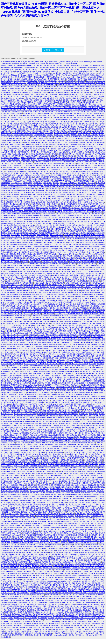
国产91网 (92, 452)
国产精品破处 (21, 264)
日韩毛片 (73, 158)
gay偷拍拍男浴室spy (98, 200)
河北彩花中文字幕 (32, 127)
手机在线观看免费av (57, 267)
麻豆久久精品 (48, 289)
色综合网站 (36, 229)
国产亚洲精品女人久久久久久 (20, 137)
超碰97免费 (62, 148)
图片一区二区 (51, 519)
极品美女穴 (60, 65)
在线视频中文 (32, 417)
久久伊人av (62, 77)
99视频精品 (9, 252)
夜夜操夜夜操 (51, 362)
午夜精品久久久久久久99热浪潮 (77, 364)
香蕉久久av (25, 504)
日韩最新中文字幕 (39, 317)
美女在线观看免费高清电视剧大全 (38, 108)
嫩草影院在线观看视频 (67, 115)
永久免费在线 (44, 264)
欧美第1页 (62, 217)
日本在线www (80, 273)
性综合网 (14, 231)
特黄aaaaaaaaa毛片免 (18, 471)
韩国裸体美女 (81, 254)
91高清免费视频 (97, 287)
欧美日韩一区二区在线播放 (59, 456)
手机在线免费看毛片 (16, 273)
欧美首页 (84, 506)
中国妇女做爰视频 (42, 208)
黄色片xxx (82, 225)
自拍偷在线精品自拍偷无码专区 (29, 479)
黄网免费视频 (46, 342)
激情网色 (6, 358)
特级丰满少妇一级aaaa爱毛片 (16, 300)
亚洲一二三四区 (55, 541)
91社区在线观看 (60, 396)
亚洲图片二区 (61, 154)
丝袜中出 (94, 575)
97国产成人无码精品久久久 (50, 214)
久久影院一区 (100, 142)
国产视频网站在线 (73, 190)
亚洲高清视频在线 (22, 233)
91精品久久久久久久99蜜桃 (72, 138)
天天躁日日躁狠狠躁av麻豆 (48, 468)
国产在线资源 (37, 210)
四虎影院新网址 (92, 317)
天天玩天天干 (74, 608)
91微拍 (62, 237)
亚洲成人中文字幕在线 (8, 254)
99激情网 (76, 75)
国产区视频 (65, 454)
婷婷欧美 (57, 344)
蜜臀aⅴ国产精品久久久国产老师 (17, 179)
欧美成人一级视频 (53, 425)
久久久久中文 (85, 469)
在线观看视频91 (77, 410)
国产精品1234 (31, 362)
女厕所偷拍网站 (52, 548)
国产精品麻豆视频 (57, 598)
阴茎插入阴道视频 (89, 350)
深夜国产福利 (68, 235)
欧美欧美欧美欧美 (66, 214)
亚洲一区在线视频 (52, 94)
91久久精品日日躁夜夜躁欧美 (38, 454)
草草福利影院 (57, 138)
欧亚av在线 (47, 591)
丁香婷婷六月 (56, 375)
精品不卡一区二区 (55, 552)
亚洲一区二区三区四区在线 (12, 408)
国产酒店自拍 (18, 383)
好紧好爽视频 (41, 414)
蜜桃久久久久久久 (90, 312)
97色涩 (11, 104)
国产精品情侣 (78, 219)
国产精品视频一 (74, 119)
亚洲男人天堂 (28, 100)
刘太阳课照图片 (82, 431)
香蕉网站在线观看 (90, 217)
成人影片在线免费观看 (12, 125)
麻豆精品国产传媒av (82, 154)
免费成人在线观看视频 (76, 100)
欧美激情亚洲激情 (41, 423)
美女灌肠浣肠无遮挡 (65, 319)
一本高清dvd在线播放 (15, 75)
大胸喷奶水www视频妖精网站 (24, 458)
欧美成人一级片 (36, 577)
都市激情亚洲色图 (11, 140)
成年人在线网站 (13, 491)
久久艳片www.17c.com (86, 412)
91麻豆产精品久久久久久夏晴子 (61, 110)
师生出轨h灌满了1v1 (58, 571)
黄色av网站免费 (45, 383)
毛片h (100, 73)
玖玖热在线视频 (58, 616)
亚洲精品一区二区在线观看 (40, 316)
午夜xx (73, 296)
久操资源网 (82, 323)
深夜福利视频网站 (17, 67)
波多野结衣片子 (76, 69)
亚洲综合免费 (16, 115)
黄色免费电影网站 (42, 348)
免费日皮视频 (31, 239)
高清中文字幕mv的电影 (77, 462)
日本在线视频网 (46, 129)
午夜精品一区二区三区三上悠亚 (81, 539)
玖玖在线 (45, 142)
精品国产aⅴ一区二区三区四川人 (44, 358)
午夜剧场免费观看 (91, 229)
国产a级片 (95, 325)
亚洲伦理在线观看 (83, 160)
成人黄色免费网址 (37, 304)
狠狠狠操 (6, 566)
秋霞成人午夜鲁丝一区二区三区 (43, 296)
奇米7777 (11, 329)
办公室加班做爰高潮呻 (41, 498)
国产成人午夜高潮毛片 (18, 206)
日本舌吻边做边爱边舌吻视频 (35, 510)
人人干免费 (37, 98)
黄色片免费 (26, 529)
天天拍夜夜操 (28, 198)
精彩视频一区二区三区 (66, 504)
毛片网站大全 (12, 275)
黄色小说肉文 (77, 321)
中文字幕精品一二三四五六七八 (82, 85)
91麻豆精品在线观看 (66, 185)
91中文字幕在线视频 (34, 83)
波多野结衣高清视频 (77, 348)
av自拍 (53, 71)
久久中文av (37, 341)
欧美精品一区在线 (60, 239)
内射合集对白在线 (87, 570)
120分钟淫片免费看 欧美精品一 (59, 92)
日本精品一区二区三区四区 (61, 69)
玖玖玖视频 (70, 633)
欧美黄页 (71, 516)
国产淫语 (24, 125)
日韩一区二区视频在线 (12, 194)
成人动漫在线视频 (47, 431)
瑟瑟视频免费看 (86, 92)
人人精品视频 (67, 73)
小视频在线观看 (67, 117)
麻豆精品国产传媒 (62, 614)
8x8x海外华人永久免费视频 (44, 242)
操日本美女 (5, 156)
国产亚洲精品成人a (83, 87)
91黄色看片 (76, 298)
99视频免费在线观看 (56, 264)
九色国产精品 (100, 83)
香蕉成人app (61, 339)
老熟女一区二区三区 (60, 215)
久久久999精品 (55, 131)
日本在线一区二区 (90, 185)
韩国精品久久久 (38, 500)
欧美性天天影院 (88, 402)
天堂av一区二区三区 (33, 90)
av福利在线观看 (55, 416)
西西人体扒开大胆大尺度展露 (49, 462)
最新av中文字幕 (36, 292)
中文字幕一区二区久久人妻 (63, 75)
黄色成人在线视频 (75, 625)
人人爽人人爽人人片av (15, 287)
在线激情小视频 (52, 414)
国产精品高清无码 (28, 556)
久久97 (82, 596)
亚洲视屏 (16, 439)
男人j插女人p (48, 543)
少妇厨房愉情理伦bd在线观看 (11, 296)
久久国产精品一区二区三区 (86, 158)
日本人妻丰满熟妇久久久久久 (70, 83)
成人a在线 (29, 341)
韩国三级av (52, 196)
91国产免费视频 (8, 71)
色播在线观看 (99, 450)
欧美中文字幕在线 (68, 610)
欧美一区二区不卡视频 (14, 625)
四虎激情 (29, 215)
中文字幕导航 (91, 466)
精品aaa (38, 106)
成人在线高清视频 (88, 227)
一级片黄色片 (18, 202)
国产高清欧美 (78, 185)
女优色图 (17, 419)
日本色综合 (18, 237)
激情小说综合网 (60, 358)
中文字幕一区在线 (75, 583)
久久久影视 (35, 566)
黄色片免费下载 (26, 525)
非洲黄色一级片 (99, 529)
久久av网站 (72, 294)
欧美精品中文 (57, 200)
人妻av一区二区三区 (92, 498)
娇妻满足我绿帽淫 (8, 458)
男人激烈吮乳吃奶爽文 (48, 252)
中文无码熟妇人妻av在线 (43, 200)
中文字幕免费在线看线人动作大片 (23, 381)
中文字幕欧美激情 (11, 148)
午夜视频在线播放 (26, 500)
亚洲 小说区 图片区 (86, 119)
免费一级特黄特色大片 (8, 369)
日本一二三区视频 (22, 443)
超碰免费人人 (89, 100)
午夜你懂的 (68, 427)
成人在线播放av (63, 94)
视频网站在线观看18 (40, 150)
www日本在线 (6, 154)
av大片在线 (71, 77)
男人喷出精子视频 (92, 285)
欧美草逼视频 (50, 290)
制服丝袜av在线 (18, 142)
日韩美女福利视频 (33, 206)
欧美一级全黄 (28, 358)
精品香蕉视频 (45, 90)
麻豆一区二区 (42, 523)
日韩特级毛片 (53, 269)
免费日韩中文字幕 (7, 144)
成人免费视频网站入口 (22, 329)
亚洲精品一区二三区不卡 (70, 552)
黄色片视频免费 (11, 244)
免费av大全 (64, 183)
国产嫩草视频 (88, 362)
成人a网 (59, 123)
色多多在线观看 (77, 265)
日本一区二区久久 (27, 96)
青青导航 (9, 591)
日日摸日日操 (99, 233)
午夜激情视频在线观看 (60, 310)
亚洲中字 (80, 196)
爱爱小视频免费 (90, 240)
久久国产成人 (62, 589)
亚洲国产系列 (34, 250)
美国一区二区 (91, 269)
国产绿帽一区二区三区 (58, 146)
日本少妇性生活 (26, 296)
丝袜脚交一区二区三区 (27, 573)
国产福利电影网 (46, 433)
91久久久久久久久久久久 (83, 371)
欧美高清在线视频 (59, 223)
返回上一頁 (58, 50)
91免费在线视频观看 (51, 402)
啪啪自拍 (22, 485)
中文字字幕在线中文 (18, 90)
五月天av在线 (47, 512)
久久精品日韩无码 (23, 354)
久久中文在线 (16, 154)
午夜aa (96, 423)
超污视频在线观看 (51, 81)
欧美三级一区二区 (88, 175)
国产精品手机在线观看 (12, 631)
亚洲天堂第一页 (96, 516)
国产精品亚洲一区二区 (27, 73)
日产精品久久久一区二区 (51, 373)
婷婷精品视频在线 (94, 308)
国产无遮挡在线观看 (71, 108)
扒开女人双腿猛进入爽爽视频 (61, 441)
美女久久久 (7, 115)
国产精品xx (52, 123)
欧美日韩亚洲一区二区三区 (12, 575)
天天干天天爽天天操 (20, 227)
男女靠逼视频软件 (44, 179)
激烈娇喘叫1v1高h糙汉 (72, 489)
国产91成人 (24, 419)
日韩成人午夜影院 (60, 260)
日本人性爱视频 (56, 73)
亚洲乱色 (59, 196)
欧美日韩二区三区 (16, 312)
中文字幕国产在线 (10, 394)
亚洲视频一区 (70, 187)
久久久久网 (5, 208)
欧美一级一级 (9, 537)
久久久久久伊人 (85, 346)
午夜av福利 (64, 527)
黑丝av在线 (63, 127)
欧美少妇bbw (42, 504)
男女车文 (86, 454)
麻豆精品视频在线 (32, 85)
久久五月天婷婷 (63, 171)
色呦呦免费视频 (63, 262)
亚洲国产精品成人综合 (35, 244)
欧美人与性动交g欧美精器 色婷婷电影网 (14, 190)
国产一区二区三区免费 (36, 88)
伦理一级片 (95, 633)
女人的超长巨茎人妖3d (85, 289)
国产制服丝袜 (75, 618)
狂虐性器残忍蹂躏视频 (35, 350)
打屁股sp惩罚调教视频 (15, 198)
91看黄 (60, 258)
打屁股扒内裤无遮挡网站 (82, 479)
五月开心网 (15, 342)
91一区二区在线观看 (28, 208)
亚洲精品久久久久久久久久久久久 (68, 67)
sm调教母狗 (87, 612)
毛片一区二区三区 (41, 398)
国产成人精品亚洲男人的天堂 (86, 577)
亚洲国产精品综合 (17, 327)
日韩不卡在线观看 (80, 113)
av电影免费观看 (65, 466)
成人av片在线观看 (97, 171)
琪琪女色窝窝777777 (61, 137)
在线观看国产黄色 (69, 162)
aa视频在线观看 (61, 287)
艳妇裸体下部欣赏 (79, 573)
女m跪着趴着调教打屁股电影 (88, 392)
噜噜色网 (89, 94)
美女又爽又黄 (52, 148)
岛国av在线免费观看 (79, 269)
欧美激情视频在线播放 (31, 67)
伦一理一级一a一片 (84, 408)
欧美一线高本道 (27, 308)
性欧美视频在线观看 (60, 242)
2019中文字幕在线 (67, 248)
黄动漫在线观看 (52, 417)
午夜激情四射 (39, 448)
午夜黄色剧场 (59, 458)
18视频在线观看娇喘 (88, 102)
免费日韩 (25, 242)
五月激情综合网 (94, 65)
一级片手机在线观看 (91, 379)
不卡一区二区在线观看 (36, 333)
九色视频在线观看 (51, 258)
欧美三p (47, 175)
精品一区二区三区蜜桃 (35, 402)
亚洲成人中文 (86, 235)
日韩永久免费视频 (25, 523)
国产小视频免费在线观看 (58, 221)
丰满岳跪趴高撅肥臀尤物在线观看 (61, 113)
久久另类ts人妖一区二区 (43, 554)
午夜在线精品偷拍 (41, 537)
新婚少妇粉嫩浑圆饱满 (92, 327)
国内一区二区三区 (86, 519)
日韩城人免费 (8, 477)
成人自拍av (27, 314)
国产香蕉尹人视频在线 (90, 135)
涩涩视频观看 (86, 138)
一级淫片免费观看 (51, 77)
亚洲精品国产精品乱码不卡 (24, 331)
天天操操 (28, 156)
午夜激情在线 (55, 90)
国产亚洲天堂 (28, 285)
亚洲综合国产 (17, 212)
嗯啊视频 (45, 562)
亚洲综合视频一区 (50, 452)
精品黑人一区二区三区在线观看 (41, 156)
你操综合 (101, 537)
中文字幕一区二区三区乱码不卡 (75, 398)
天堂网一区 (83, 137)
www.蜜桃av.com (71, 408)
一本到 (56, 96)
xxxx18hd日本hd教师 (61, 635)
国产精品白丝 (76, 290)
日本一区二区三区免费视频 (85, 391)
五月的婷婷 (100, 466)
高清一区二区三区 (82, 271)
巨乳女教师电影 (26, 102)
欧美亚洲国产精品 (9, 127)
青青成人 (56, 271)
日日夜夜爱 (58, 325)
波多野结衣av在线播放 (28, 235)
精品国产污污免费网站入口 (78, 231)
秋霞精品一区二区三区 (67, 273)
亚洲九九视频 (45, 527)
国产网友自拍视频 (54, 558)
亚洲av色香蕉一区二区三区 (71, 173)
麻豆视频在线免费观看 (11, 519)
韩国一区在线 (37, 319)
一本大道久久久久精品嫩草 (53, 281)
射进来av (84, 148)
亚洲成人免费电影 (66, 373)
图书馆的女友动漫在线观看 (49, 250)
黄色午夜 (70, 383)
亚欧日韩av (92, 419)
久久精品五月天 (56, 179)
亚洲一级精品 (34, 212)
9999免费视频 (11, 392)
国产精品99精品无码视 (96, 595)
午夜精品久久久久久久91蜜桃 (77, 221)
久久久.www (28, 221)
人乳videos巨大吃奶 (73, 148)
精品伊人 (80, 579)
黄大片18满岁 (28, 138)
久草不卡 (79, 339)
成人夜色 (18, 537)
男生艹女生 (34, 435)
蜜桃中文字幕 (72, 242)
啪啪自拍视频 (37, 373)
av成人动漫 (74, 94)
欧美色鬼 (79, 394)
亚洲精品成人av (46, 106)
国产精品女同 (44, 446)
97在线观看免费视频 (88, 373)
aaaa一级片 (29, 337)
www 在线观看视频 (48, 443)
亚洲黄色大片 (88, 110)
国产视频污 (30, 604)
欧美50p (75, 225)
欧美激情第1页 (56, 173)
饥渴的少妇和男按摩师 (79, 106)
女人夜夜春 (16, 214)
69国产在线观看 (37, 102)
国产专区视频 (82, 308)
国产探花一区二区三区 (23, 267)
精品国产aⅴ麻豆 (96, 98)
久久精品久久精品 (76, 279)
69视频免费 (21, 510)
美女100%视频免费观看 (90, 468)
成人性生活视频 (31, 81)
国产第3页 (63, 188)
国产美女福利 (85, 475)
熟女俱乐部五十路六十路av (74, 473)
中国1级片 (78, 77)
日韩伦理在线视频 (11, 344)
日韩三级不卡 (22, 225)
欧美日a (35, 552)
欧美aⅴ (31, 242)
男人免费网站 (55, 237)
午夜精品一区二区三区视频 (70, 131)
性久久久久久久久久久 (12, 96)
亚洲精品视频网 (39, 570)
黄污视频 (51, 398)
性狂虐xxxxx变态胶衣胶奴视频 (43, 75)
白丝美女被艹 (55, 460)
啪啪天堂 (10, 237)
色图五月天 (37, 221)
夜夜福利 (21, 564)
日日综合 (50, 344)
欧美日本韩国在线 (55, 229)
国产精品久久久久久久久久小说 (54, 354)
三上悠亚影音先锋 (47, 260)
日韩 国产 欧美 (40, 94)
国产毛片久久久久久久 (21, 481)
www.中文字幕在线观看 (25, 163)
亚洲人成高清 (27, 121)
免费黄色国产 (71, 146)
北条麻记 (86, 152)
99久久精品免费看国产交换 (31, 115)
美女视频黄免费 (84, 500)
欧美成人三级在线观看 (72, 65)
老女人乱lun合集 (76, 135)
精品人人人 (39, 612)
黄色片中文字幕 (14, 158)
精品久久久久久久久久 (97, 152)
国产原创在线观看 (98, 314)
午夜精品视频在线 (55, 539)
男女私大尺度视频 (73, 437)
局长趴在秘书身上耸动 (82, 237)
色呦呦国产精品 (19, 618)
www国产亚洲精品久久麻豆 (19, 88)
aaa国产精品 (66, 296)
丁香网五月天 (28, 98)
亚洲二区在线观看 (18, 616)
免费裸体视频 (55, 483)
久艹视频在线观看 (31, 171)
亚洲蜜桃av (39, 237)
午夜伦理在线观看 (78, 229)
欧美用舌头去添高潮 (52, 233)
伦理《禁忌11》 (75, 275)
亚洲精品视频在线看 (83, 200)
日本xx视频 (27, 273)
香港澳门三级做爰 (38, 133)
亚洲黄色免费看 (26, 214)
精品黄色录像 (11, 306)
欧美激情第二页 (52, 504)
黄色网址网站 (38, 96)
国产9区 (26, 593)
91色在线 (31, 225)
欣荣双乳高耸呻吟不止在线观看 (56, 335)
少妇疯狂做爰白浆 (7, 387)
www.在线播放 (35, 252)
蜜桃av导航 (5, 88)
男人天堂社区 (34, 173)
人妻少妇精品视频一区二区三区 (56, 169)
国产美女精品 (82, 317)
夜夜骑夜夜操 (23, 462)
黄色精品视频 (17, 92)
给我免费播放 (82, 183)
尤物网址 (44, 148)
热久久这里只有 (80, 514)
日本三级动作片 (14, 452)
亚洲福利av (19, 98)
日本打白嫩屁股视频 (80, 281)
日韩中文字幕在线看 (21, 277)
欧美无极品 (19, 464)
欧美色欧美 (59, 125)
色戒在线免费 (39, 458)
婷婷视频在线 (78, 140)
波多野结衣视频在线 (95, 79)
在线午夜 (99, 102)
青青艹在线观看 (77, 152)
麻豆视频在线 (24, 491)
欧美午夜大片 (41, 477)
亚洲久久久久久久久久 (50, 514)
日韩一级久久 (86, 69)
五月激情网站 (76, 227)
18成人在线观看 (33, 446)
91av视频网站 (66, 321)
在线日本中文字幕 (43, 235)
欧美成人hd (71, 239)
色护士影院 (58, 469)
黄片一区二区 (87, 446)
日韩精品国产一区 (19, 181)
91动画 (36, 456)
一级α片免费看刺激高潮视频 (36, 300)
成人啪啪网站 (91, 194)
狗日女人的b (6, 279)
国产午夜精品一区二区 (25, 385)
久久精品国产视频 (28, 537)
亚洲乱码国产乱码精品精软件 (23, 135)
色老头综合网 (52, 79)
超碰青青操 (12, 65)
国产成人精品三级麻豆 (24, 110)
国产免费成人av (17, 112)
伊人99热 (95, 346)
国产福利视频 (58, 570)
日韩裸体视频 (85, 112)
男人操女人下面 (11, 123)
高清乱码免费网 (70, 98)
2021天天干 (51, 329)
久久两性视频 (78, 110)
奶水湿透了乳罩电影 (47, 606)
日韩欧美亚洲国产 (78, 568)
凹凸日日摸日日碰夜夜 (34, 131)
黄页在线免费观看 (53, 188)
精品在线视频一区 (56, 544)
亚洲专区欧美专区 (73, 260)
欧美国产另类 (31, 502)
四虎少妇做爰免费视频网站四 (73, 314)
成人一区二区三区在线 (45, 190)
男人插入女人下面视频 (15, 416)
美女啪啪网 (58, 610)
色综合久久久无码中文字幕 (31, 167)
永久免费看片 (99, 385)
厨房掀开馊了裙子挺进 (80, 333)
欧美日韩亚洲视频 (34, 165)
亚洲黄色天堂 (83, 414)
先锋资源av (82, 344)
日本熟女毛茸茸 (71, 163)
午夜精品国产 (84, 96)
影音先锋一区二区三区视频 (20, 129)
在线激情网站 (17, 496)
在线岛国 (56, 275)
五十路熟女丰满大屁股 (86, 523)
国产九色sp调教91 (31, 256)
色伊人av (77, 504)
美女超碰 (15, 69)
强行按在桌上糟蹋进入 (8, 620)
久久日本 (49, 491)
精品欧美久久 (64, 316)
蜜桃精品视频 (54, 246)
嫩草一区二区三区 (75, 262)
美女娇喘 (19, 113)
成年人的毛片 (38, 331)
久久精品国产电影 (60, 379)
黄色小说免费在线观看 (14, 242)
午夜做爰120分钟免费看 (73, 175)
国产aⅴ (42, 144)
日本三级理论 (53, 204)
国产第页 (72, 614)
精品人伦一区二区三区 (11, 485)
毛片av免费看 (87, 302)
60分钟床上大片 (61, 71)
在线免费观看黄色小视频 (81, 73)
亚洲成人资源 (6, 90)
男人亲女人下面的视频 (97, 154)
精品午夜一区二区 (53, 477)
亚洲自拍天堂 (96, 131)
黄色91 (94, 348)
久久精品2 (65, 142)
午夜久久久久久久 (79, 585)
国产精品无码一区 (77, 312)
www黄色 (8, 69)
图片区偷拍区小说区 (84, 98)
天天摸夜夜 (81, 525)
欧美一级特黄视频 (44, 71)
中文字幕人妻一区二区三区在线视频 (37, 279)
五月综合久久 (44, 541)
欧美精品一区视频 (93, 148)
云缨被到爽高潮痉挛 (10, 225)
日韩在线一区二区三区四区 (58, 87)
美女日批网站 (98, 389)
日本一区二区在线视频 (80, 214)
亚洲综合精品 (24, 562)
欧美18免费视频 (92, 344)
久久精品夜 (64, 90)
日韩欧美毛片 (70, 391)
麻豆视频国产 (45, 400)
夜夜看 (54, 262)
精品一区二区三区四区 (42, 73)
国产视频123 (93, 250)
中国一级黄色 (21, 502)
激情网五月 (84, 250)
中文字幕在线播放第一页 (95, 514)
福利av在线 (51, 523)
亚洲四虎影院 (37, 475)
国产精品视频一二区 (42, 265)
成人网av (9, 348)
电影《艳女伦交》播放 (42, 556)
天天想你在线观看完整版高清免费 (80, 144)
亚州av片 (100, 217)
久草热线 (26, 112)
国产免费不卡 (18, 210)
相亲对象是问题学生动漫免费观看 (26, 71)
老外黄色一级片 (32, 223)
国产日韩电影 (72, 289)
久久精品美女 (93, 192)
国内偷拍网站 (87, 631)
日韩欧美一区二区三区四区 (66, 104)
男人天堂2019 (66, 229)
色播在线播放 (73, 137)
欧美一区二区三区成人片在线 (80, 556)
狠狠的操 (20, 410)
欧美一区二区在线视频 (91, 219)
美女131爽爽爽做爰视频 (63, 290)
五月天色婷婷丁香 (67, 558)
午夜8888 (60, 254)
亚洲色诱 (47, 237)
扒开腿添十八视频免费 (41, 162)
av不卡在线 (90, 254)
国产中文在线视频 (9, 502)
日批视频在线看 (92, 67)
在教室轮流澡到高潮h (61, 533)
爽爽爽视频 (7, 94)
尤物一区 (62, 96)
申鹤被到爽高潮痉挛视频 (67, 369)
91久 (11, 87)
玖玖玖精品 (55, 127)
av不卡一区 (42, 256)
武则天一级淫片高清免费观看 (27, 271)
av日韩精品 (29, 546)
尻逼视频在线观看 (44, 598)
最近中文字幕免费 (76, 631)
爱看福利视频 (29, 344)
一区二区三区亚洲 (24, 140)
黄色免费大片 (69, 564)
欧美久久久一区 (99, 437)
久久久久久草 (21, 306)
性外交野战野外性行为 (29, 579)
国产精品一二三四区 (36, 354)
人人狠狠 (70, 329)
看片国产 (20, 550)
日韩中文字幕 (45, 167)
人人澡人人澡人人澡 (19, 83)
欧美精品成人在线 (17, 358)
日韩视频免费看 (55, 248)
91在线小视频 (18, 321)
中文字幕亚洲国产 (19, 85)
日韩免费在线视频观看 (65, 302)
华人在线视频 (99, 523)
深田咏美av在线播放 (23, 217)
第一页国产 (49, 570)
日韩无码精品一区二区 (31, 327)
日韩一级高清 (41, 362)
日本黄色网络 (15, 585)
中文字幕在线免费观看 (28, 158)
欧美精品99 (80, 162)
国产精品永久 (80, 533)
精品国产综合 (24, 173)
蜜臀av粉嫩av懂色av (64, 85)
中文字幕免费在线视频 (38, 329)
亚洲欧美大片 (93, 427)
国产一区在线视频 (11, 271)
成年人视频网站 (94, 331)
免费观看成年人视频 (34, 342)
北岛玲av (40, 496)
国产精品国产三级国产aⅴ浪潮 (88, 108)
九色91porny (23, 281)
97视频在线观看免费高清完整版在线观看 (81, 443)
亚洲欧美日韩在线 (20, 81)
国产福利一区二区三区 (31, 287)
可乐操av (81, 127)
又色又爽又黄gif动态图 (36, 233)
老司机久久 (90, 342)
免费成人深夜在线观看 (87, 377)
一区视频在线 (38, 65)
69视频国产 (5, 373)
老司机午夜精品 (45, 173)
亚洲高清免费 (64, 275)
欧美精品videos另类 (86, 437)
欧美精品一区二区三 (57, 108)
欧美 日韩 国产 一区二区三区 (73, 125)
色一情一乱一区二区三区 (94, 81)
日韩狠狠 (51, 464)
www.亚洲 (41, 335)
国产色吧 (94, 112)
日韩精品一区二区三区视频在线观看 (38, 181)
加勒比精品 (20, 473)
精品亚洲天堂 (94, 96)
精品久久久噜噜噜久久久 (71, 192)
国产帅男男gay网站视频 (83, 167)
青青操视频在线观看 (63, 308)
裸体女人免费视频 (31, 616)
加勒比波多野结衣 (15, 150)
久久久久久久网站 (83, 292)
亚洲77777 (37, 444)
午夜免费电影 (92, 375)
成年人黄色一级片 (29, 237)
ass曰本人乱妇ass (81, 485)
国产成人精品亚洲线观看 (76, 188)
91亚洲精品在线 (26, 614)
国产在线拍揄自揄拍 (52, 121)
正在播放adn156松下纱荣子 (32, 312)
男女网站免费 (75, 92)
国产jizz (52, 287)
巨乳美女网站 (71, 431)
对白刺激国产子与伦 (42, 427)
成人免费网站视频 (33, 264)
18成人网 (28, 473)
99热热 (101, 202)
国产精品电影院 (50, 88)
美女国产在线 (83, 595)
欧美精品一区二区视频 (67, 425)
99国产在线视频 (64, 446)
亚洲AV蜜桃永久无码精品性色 (60, 158)
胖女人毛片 (78, 302)
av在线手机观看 (39, 283)
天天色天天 (51, 387)
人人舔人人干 (88, 215)
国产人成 (88, 329)
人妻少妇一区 (28, 560)
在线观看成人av (78, 217)
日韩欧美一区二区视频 (29, 575)
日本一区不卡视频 (98, 539)
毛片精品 (34, 160)
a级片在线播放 (27, 150)
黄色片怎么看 (52, 302)
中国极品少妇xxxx (20, 87)
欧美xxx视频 (75, 596)
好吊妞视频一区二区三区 (81, 206)
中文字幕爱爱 (32, 494)
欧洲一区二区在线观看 (29, 408)
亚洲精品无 (17, 167)
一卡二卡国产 (89, 450)
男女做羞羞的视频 (94, 439)
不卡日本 (6, 319)
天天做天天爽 (39, 379)
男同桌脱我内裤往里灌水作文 (56, 300)
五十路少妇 (42, 387)
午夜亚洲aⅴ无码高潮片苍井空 (52, 210)
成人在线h (89, 573)
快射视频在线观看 (84, 575)
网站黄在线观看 (68, 210)
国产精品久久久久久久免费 (93, 248)
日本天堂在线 (79, 248)
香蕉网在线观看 (76, 446)
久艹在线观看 (24, 435)
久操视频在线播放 (96, 160)
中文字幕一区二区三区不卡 (50, 83)
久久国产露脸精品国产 (95, 221)
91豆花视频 (59, 112)
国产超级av (52, 327)
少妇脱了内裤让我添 (71, 500)
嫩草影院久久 (21, 392)
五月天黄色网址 (72, 323)
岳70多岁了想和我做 (28, 192)
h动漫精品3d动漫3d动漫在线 (17, 185)
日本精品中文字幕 (74, 102)
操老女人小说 (85, 258)
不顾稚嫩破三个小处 (91, 196)
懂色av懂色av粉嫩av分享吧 (83, 416)
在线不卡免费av (12, 335)
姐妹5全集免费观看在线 (22, 252)
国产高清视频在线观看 (19, 417)
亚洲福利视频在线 (53, 593)
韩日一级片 (92, 104)
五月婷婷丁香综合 (62, 392)
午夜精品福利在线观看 (67, 156)
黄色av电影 (51, 212)
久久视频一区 (54, 446)
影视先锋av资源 (55, 279)
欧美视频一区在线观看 (52, 419)
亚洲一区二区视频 (85, 131)
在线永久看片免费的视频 (58, 331)
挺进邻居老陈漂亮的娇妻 (85, 389)
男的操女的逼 (73, 392)
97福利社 (41, 81)
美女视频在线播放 (44, 146)
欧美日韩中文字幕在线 (75, 417)
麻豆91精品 (34, 450)
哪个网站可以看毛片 (58, 175)
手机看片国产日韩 (48, 112)
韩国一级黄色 (26, 144)
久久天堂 (76, 387)
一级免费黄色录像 (55, 142)
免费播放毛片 (51, 154)
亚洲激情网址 (72, 127)
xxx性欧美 (23, 79)
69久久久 (12, 106)
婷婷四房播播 (88, 296)
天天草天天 (64, 100)
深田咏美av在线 (55, 227)
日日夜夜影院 (36, 217)
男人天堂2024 (38, 543)
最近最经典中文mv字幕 (17, 429)
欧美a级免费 (96, 479)
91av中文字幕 (16, 533)
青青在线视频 (89, 127)
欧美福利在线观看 (9, 113)
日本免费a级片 (51, 85)
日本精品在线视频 (82, 104)
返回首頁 (47, 50)
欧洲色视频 (76, 469)
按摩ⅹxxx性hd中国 (24, 548)
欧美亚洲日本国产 (90, 125)
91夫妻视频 (81, 589)
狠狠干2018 (47, 117)
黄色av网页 (65, 487)
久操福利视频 (68, 529)
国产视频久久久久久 (26, 570)
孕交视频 (99, 377)
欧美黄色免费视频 (58, 283)
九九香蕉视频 (56, 117)
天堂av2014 (44, 564)
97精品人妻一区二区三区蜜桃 (25, 200)
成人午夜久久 (64, 546)
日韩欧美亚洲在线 (69, 198)
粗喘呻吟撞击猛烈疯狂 (35, 185)
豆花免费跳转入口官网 (74, 287)
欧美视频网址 (8, 383)
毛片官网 (66, 200)
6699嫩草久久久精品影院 (14, 138)
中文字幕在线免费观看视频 (89, 608)
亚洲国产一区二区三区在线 (56, 408)
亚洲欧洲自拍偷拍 (65, 410)
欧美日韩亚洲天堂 (48, 444)
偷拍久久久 (88, 314)
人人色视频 (56, 429)
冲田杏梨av (60, 573)
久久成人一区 (68, 258)
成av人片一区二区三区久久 (65, 562)
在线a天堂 (79, 296)
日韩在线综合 (9, 200)
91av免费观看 (28, 75)
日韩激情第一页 (86, 173)
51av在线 (42, 85)
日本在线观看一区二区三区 (53, 620)
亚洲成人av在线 (74, 90)
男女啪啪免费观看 (86, 310)
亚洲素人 (102, 135)
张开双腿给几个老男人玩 (48, 67)
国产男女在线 (42, 618)
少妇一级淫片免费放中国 (53, 381)
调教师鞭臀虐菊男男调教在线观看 (23, 391)
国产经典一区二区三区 (11, 73)
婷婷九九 (70, 581)
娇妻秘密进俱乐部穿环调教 (43, 633)
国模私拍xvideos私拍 (75, 591)
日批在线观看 (47, 310)
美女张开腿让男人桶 (8, 229)
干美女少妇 (61, 81)
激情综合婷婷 (98, 215)
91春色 (37, 369)
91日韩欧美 (34, 466)
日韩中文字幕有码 (42, 485)
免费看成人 (59, 367)
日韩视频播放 (21, 127)
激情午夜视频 (42, 529)
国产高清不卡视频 (53, 412)
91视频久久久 (65, 344)
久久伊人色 (64, 429)
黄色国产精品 (100, 577)
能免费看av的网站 (7, 529)
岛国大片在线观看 (66, 593)
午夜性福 (71, 304)
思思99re (82, 94)
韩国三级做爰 (66, 423)
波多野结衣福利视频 (25, 123)
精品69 (67, 312)
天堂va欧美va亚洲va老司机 (82, 244)
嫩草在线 (21, 608)
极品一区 (25, 154)
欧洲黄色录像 (57, 566)
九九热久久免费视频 (69, 129)
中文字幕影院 (38, 289)
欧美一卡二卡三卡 (25, 69)
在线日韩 (18, 389)
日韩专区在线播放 (80, 521)
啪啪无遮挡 (34, 204)
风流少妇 (37, 125)
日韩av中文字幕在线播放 (65, 140)
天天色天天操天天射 (8, 316)
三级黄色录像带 (95, 75)
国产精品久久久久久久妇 (71, 112)
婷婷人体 (72, 533)
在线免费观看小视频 (57, 427)
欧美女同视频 (100, 188)
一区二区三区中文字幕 (67, 271)
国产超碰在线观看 (80, 210)
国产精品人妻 (98, 90)
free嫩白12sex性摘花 (18, 215)
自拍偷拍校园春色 (31, 539)
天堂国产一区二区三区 (97, 206)
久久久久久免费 (30, 583)
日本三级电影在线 (98, 631)
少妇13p (90, 223)
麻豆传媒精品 (6, 112)
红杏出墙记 (17, 144)
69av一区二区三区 (68, 602)
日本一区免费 (9, 277)
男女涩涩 (16, 79)
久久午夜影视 (92, 531)
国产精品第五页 (18, 539)
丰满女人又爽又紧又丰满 (13, 308)
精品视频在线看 (39, 385)
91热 (85, 410)
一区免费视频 (98, 208)
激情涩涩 (63, 383)
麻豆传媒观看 (38, 321)
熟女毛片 (48, 283)
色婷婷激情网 (19, 171)
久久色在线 (32, 437)
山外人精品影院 (38, 215)
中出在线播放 (7, 181)
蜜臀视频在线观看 (63, 519)
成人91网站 (86, 404)
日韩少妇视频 (17, 448)
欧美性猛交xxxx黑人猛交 (72, 570)
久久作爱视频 (92, 593)
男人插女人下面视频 (87, 387)
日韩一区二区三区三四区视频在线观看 (30, 117)
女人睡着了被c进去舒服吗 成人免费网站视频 (32, 394)
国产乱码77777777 (13, 102)
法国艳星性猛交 (39, 100)
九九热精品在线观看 (91, 558)
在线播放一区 (63, 250)
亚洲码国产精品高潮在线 (30, 377)
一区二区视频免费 (94, 106)
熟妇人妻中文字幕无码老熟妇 (71, 627)
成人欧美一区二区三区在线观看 (32, 389)
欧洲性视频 (99, 635)
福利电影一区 (39, 381)
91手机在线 (68, 267)
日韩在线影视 (62, 102)
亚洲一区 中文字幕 (87, 366)
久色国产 (26, 383)
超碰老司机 (12, 169)
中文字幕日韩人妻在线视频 (93, 150)
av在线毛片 (45, 221)
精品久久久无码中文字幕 (17, 108)
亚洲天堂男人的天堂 (23, 290)
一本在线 (41, 364)
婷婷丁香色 (36, 144)
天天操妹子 (29, 629)
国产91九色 (36, 214)
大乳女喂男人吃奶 (88, 321)
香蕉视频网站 (28, 219)
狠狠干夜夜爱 (48, 635)
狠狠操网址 (43, 212)
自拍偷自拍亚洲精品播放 (56, 435)
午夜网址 (4, 65)
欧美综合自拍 (81, 194)
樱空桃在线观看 (19, 258)
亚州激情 (43, 412)
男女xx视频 (88, 162)
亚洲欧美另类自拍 (87, 208)
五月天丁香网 (14, 423)
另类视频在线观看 (80, 491)
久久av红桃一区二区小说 (57, 437)
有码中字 (85, 360)
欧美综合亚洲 (30, 612)
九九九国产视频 (54, 348)
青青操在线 (65, 279)
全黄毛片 (94, 581)
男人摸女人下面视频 (95, 129)
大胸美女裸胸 (38, 163)
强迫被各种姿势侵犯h (90, 537)
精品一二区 (56, 350)
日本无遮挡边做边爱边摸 (29, 146)
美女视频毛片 (95, 306)
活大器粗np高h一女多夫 (78, 233)
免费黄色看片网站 (24, 204)
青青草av (45, 92)
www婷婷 (69, 333)
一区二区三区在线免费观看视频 (54, 163)
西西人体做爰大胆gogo (89, 262)
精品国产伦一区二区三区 (42, 629)
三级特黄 (82, 600)
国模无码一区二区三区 (41, 177)
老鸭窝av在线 (31, 254)
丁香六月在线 (43, 552)
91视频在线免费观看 (32, 564)
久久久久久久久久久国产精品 (47, 171)
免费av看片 (56, 219)
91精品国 (77, 235)
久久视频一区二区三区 (78, 342)
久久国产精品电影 (14, 192)
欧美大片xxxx (93, 123)
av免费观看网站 (17, 94)
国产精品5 (23, 342)
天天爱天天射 (58, 600)
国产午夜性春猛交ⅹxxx (71, 377)
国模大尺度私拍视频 (45, 223)
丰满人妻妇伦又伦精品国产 (80, 177)
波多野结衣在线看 (87, 423)
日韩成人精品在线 (67, 219)
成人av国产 (19, 498)
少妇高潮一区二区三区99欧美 (49, 206)
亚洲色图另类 (44, 267)
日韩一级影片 (36, 314)
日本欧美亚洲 (5, 137)
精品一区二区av (46, 115)
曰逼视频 (30, 289)
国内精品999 (48, 215)
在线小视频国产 (94, 383)
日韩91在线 (93, 73)
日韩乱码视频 (32, 190)
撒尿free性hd (72, 71)
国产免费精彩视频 (42, 437)
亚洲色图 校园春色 (71, 494)
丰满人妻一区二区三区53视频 (46, 254)
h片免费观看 (28, 550)
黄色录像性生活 (89, 252)
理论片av (67, 135)
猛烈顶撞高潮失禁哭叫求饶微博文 (57, 144)
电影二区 (55, 115)
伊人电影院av (27, 92)
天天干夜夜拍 (22, 335)
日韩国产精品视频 (81, 375)
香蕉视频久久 (53, 208)
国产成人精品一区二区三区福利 (88, 204)
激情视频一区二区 (7, 219)
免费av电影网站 (7, 85)
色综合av (60, 452)
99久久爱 (91, 341)
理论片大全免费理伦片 (16, 629)
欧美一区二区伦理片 (70, 196)
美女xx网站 (49, 133)
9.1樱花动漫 (75, 471)
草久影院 (9, 135)
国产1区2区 (20, 240)
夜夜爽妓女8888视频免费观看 (11, 595)
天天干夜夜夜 (8, 79)
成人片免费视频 (35, 260)
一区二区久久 (46, 262)
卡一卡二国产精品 (47, 469)
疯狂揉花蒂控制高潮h (45, 271)
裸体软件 (70, 88)
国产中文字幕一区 (67, 341)
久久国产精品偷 (100, 277)
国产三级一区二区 (21, 104)
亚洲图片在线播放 (27, 162)
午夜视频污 (84, 246)
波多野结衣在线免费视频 (40, 473)
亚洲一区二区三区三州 (70, 123)
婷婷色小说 (99, 175)
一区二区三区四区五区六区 (12, 121)
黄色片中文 (71, 154)
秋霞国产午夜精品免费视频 (35, 77)
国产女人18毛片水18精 (66, 402)
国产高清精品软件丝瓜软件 (50, 152)
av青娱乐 (50, 135)
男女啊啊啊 (17, 262)
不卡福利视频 (12, 152)
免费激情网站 (30, 429)
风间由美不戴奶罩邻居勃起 (52, 292)
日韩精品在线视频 (12, 294)
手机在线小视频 (34, 431)
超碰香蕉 (27, 202)
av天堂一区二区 (73, 250)
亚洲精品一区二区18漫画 (64, 212)
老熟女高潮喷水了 (7, 419)
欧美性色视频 (8, 321)
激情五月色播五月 (86, 90)
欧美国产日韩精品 (99, 110)
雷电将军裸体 (25, 160)
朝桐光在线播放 (35, 323)
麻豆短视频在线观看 (30, 113)
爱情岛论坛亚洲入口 (40, 302)
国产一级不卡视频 (20, 239)
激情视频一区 (78, 571)
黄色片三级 (87, 325)
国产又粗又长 (35, 152)
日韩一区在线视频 (47, 627)
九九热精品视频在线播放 (85, 294)
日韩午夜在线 (37, 183)
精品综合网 (30, 369)
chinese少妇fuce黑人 (35, 104)
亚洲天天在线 (85, 298)
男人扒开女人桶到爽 (41, 87)
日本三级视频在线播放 (36, 419)
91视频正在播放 (36, 512)
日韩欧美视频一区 (43, 113)
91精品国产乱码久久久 (60, 583)
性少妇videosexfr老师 (52, 385)
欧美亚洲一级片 (78, 329)
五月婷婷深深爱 (35, 129)
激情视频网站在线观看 (52, 100)
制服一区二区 (94, 202)
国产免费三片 (14, 246)
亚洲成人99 (30, 87)
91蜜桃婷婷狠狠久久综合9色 (87, 181)
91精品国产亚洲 (38, 175)
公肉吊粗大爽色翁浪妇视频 (52, 475)
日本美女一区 (12, 77)
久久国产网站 (57, 129)
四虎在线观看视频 (53, 202)
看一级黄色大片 (60, 329)
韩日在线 (58, 296)
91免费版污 (5, 204)
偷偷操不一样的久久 (49, 568)
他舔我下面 (70, 543)
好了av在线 (69, 612)
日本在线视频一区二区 (26, 265)
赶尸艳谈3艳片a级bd (51, 294)
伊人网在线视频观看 (95, 214)
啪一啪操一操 (62, 79)
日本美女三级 (64, 233)
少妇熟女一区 (74, 519)
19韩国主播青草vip (99, 519)
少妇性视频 (65, 419)
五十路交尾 (75, 452)
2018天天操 (44, 327)
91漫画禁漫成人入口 (40, 298)
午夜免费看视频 (16, 543)
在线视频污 (90, 233)
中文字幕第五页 (85, 300)
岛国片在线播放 (82, 129)
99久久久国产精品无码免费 (62, 106)
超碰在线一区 (78, 256)
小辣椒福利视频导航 (92, 525)
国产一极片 (93, 198)
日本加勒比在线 (44, 127)
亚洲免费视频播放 (69, 179)
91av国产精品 (52, 150)
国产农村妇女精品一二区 (94, 462)
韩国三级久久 (92, 448)
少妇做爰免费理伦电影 (25, 175)
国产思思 (56, 183)
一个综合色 (24, 487)
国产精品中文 (12, 117)
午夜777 (69, 217)
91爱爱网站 (17, 633)
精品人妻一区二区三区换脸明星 (38, 227)
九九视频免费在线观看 (51, 185)
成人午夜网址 (71, 389)
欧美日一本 (12, 233)
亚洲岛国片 (70, 237)
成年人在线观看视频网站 (44, 239)
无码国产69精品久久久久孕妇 (90, 352)
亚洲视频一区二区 (43, 158)
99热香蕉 (62, 152)
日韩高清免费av (72, 502)
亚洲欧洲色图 (41, 188)
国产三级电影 (34, 196)
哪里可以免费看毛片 (56, 235)
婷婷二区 (25, 262)
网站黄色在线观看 (53, 273)
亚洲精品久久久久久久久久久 (93, 394)
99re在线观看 (65, 471)
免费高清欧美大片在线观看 (25, 106)
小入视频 (89, 212)
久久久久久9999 (31, 596)
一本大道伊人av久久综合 (55, 394)
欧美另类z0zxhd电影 (35, 119)
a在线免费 (39, 591)
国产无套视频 (22, 275)
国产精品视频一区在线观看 (77, 535)
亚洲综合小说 (63, 535)
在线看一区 (9, 333)
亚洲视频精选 (23, 468)
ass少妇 (20, 344)
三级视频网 (20, 169)
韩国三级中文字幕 (14, 160)
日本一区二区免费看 (37, 290)
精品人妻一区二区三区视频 (43, 138)
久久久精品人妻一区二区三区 (53, 500)
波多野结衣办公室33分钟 (63, 240)
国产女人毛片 (24, 260)
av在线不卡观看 (21, 437)
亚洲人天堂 (75, 481)
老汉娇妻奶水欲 (19, 387)
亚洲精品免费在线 (99, 162)
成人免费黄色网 (19, 610)
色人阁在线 (89, 585)
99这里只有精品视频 (12, 500)
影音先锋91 (62, 256)
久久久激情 (59, 314)
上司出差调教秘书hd (50, 102)
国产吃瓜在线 (5, 235)
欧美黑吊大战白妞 (39, 169)
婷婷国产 (9, 239)
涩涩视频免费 (84, 75)
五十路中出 (87, 287)
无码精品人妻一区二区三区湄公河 (71, 477)
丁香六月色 (7, 352)
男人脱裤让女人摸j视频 (76, 327)
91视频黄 (83, 67)
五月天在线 (76, 267)
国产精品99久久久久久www (60, 556)
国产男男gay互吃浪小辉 (30, 371)
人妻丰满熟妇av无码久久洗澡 (87, 71)
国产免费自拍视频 (38, 121)
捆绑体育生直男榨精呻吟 (49, 531)
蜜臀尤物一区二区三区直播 (81, 283)
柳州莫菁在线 (81, 146)
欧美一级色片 (74, 142)
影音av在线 (76, 352)
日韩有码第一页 (39, 546)
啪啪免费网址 (76, 550)
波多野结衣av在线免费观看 (72, 381)
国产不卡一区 (18, 219)
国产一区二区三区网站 (65, 439)
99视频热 (94, 396)
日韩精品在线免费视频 (38, 202)
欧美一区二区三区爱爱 (38, 137)
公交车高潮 (90, 600)
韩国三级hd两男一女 (57, 508)
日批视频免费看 (25, 566)
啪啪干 (14, 175)
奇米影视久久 (8, 362)
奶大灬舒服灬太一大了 (21, 333)
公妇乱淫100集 (33, 462)
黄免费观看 (79, 400)
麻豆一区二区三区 (52, 317)
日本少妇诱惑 (57, 160)
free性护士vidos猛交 (86, 487)
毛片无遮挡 (22, 77)
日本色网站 (5, 504)
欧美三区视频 (28, 498)
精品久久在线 (99, 527)
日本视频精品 (32, 335)
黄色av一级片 (73, 433)
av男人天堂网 (35, 589)
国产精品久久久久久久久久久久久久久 (38, 621)
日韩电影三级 (80, 81)
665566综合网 (72, 133)
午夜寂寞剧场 (66, 623)
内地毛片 (70, 256)
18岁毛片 (35, 571)
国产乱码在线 (14, 566)
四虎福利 (8, 381)
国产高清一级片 (95, 292)
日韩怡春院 (80, 156)
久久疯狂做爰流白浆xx (91, 256)
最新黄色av (62, 389)
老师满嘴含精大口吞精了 (29, 194)
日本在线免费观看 (50, 65)
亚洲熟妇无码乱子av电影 (38, 593)
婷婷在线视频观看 (69, 325)
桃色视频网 (51, 298)
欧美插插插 (12, 473)
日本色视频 (85, 65)
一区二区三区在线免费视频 (42, 110)
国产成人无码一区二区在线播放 (85, 239)
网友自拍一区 (26, 512)
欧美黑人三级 (95, 298)
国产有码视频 (37, 367)
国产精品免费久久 (11, 304)
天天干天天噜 (24, 250)
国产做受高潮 (28, 416)
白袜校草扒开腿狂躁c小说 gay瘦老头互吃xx (48, 198)
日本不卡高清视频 (7, 202)
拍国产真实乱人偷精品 (15, 221)
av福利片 (96, 489)
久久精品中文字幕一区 (97, 88)
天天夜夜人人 (86, 583)
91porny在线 (25, 589)
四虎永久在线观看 (24, 304)
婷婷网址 (87, 169)
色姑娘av (88, 633)
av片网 (21, 337)
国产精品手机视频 (71, 181)
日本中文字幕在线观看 (35, 281)
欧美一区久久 (48, 96)
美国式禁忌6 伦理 (40, 344)
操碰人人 (20, 100)
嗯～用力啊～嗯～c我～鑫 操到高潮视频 (30, 339)
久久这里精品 (70, 81)
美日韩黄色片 (72, 335)
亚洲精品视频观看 (21, 310)
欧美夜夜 (46, 131)
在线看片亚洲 (51, 140)
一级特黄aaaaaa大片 (53, 404)
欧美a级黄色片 (80, 304)
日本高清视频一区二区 (49, 319)
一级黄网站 (72, 87)
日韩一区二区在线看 (8, 350)
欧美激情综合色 (13, 518)
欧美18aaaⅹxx (90, 188)
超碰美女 (35, 123)
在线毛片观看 (40, 391)
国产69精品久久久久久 (87, 190)
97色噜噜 (91, 333)
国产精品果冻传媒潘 (49, 104)
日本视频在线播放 (69, 577)
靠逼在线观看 (92, 431)
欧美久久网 (15, 265)
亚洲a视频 (44, 229)
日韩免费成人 (67, 244)
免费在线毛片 (54, 177)
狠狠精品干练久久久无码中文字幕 (85, 117)
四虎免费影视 (30, 485)
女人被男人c (72, 183)
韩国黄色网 (15, 523)
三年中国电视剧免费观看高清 (22, 133)
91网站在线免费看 (24, 577)
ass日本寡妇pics (16, 183)
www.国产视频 (66, 227)
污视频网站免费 (6, 417)
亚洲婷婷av (13, 204)
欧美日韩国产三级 (60, 190)
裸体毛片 (50, 137)
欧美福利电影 (92, 410)
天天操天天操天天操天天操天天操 (54, 306)
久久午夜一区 (37, 92)
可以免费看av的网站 (48, 125)
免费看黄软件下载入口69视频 (77, 79)
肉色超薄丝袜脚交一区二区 (40, 585)
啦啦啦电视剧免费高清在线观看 (80, 171)
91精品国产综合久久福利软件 (41, 69)
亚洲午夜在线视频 (93, 137)
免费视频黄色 (76, 493)
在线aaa (62, 333)
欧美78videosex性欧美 (38, 140)
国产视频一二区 (10, 356)
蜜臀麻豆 (9, 81)
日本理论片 (49, 379)
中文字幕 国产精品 (26, 627)
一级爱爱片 (20, 612)
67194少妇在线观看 (59, 356)
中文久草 (86, 88)
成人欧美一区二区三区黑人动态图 (78, 444)
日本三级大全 (80, 285)
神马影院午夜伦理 (48, 240)
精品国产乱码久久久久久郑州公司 (24, 348)
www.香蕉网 (43, 123)
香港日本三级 (98, 460)
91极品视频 (79, 402)
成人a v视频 (40, 187)
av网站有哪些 (82, 335)
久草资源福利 (86, 625)
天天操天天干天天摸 (16, 187)
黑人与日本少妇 (37, 294)
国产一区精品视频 (35, 562)
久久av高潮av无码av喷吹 (95, 367)
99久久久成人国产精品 (51, 225)
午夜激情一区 (67, 265)
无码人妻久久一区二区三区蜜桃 (87, 163)
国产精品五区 (37, 525)
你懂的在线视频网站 (94, 210)
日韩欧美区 (9, 167)
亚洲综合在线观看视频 (88, 83)
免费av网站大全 (11, 456)
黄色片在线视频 (61, 88)
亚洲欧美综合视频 (94, 281)
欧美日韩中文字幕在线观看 (68, 204)
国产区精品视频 (53, 560)
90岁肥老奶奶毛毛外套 (91, 400)
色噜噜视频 (10, 302)
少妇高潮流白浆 (35, 112)
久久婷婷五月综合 (97, 140)
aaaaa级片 (19, 285)
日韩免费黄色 (33, 487)
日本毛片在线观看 (40, 135)
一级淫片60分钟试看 (17, 156)
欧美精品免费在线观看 (85, 242)
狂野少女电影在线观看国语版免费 (29, 148)
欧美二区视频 (73, 277)
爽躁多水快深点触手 (61, 231)
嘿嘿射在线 (28, 210)
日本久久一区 (67, 585)
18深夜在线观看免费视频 (40, 246)
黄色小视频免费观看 (81, 439)
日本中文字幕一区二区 (44, 502)
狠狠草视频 (78, 88)
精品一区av (35, 267)
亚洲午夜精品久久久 (90, 121)
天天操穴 (51, 618)
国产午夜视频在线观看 (75, 121)
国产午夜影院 (83, 123)
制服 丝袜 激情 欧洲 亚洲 (32, 142)
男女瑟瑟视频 (54, 316)
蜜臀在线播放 (33, 179)
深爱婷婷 (101, 348)
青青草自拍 (84, 192)
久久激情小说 (9, 171)
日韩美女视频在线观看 (12, 146)
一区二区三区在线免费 (86, 277)
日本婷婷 (55, 369)
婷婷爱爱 (77, 258)
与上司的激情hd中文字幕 (75, 252)
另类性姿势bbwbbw (31, 387)
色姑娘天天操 (8, 227)
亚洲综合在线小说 (88, 385)
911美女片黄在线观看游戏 (37, 154)
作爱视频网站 (71, 194)
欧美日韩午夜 (15, 235)
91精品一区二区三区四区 (49, 410)
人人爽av (88, 348)
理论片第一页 (44, 287)
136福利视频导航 (67, 416)
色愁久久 (56, 156)
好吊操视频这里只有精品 (33, 421)
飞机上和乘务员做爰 (42, 248)
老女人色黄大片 (53, 466)
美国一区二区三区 (66, 206)
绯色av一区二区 (11, 608)
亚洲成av (39, 346)
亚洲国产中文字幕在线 (75, 215)
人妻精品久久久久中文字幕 (92, 339)
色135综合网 (100, 252)
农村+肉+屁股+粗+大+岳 (24, 65)
